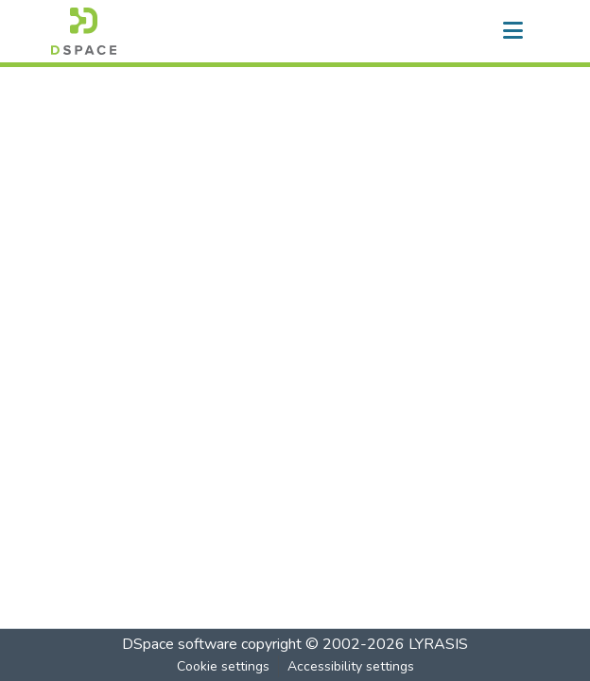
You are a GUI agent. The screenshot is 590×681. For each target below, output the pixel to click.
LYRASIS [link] (438, 644)
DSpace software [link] (179, 644)
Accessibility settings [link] (350, 666)
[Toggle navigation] (512, 31)
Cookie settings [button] (223, 666)
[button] (83, 31)
